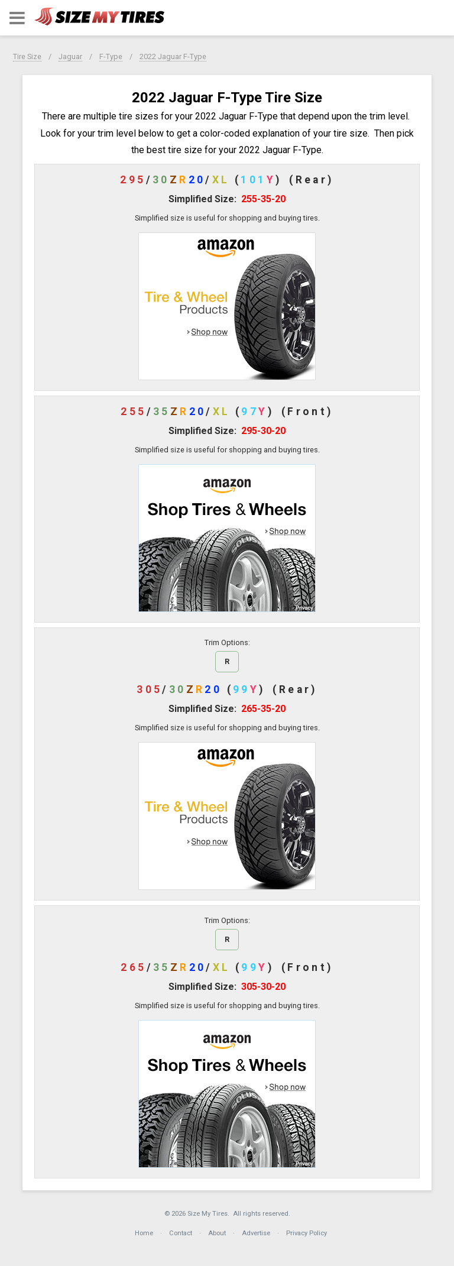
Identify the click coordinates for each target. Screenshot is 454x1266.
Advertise (256, 1233)
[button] (17, 18)
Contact (180, 1233)
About (217, 1233)
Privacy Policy (306, 1233)
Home (144, 1233)
